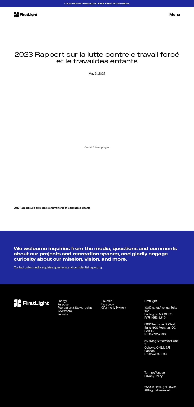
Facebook (107, 304)
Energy (62, 301)
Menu (174, 14)
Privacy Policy (153, 376)
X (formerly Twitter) (113, 307)
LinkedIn (106, 301)
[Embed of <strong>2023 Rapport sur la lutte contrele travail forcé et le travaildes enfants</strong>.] (97, 147)
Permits (62, 314)
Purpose (63, 304)
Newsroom (64, 311)
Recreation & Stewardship (74, 307)
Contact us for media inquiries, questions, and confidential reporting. (58, 267)
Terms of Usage (154, 372)
